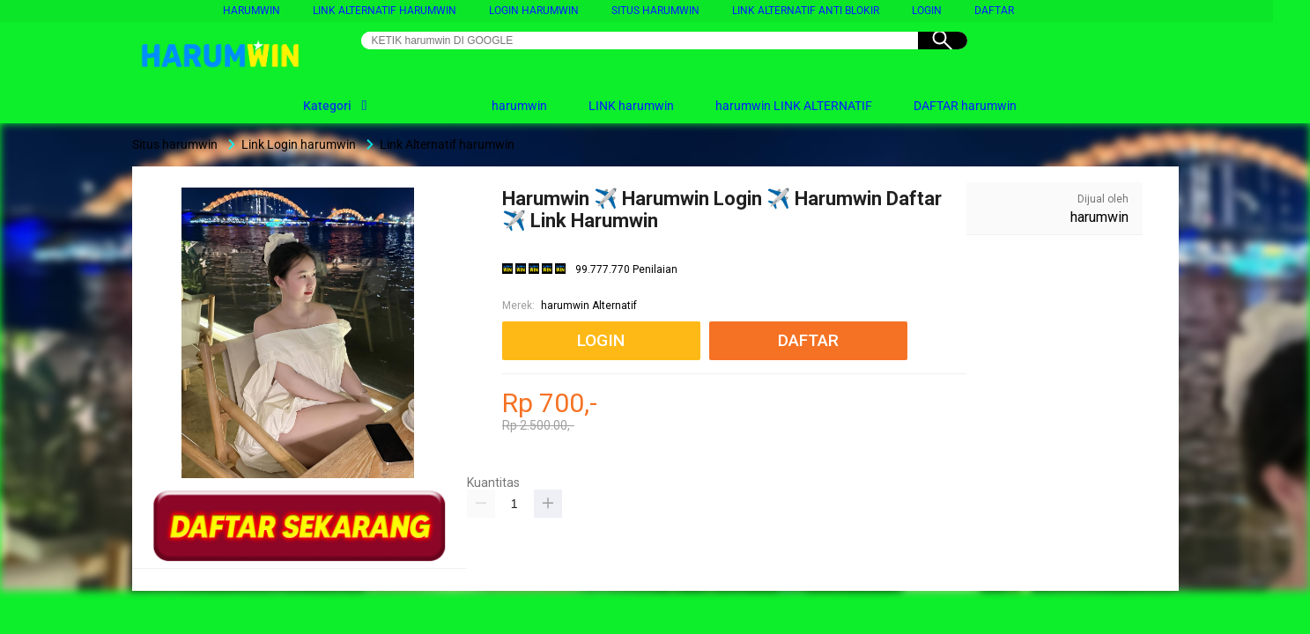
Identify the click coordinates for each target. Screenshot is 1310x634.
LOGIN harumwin (534, 10)
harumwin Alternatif (589, 305)
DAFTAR (994, 10)
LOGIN (927, 10)
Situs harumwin (655, 10)
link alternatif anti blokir (805, 10)
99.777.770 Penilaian (626, 270)
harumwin (251, 10)
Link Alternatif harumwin (384, 10)
